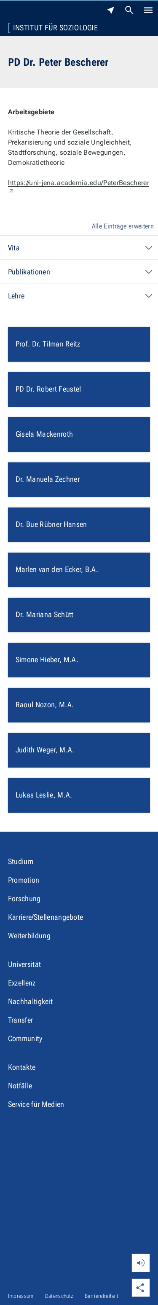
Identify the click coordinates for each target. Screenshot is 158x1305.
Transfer (20, 1019)
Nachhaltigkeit (30, 1001)
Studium (20, 861)
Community (25, 1038)
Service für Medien (36, 1104)
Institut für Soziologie (55, 28)
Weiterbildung (29, 935)
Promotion (24, 879)
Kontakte (22, 1067)
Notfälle (20, 1085)
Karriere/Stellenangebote (45, 917)
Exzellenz (22, 982)
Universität (24, 964)
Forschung (24, 898)
